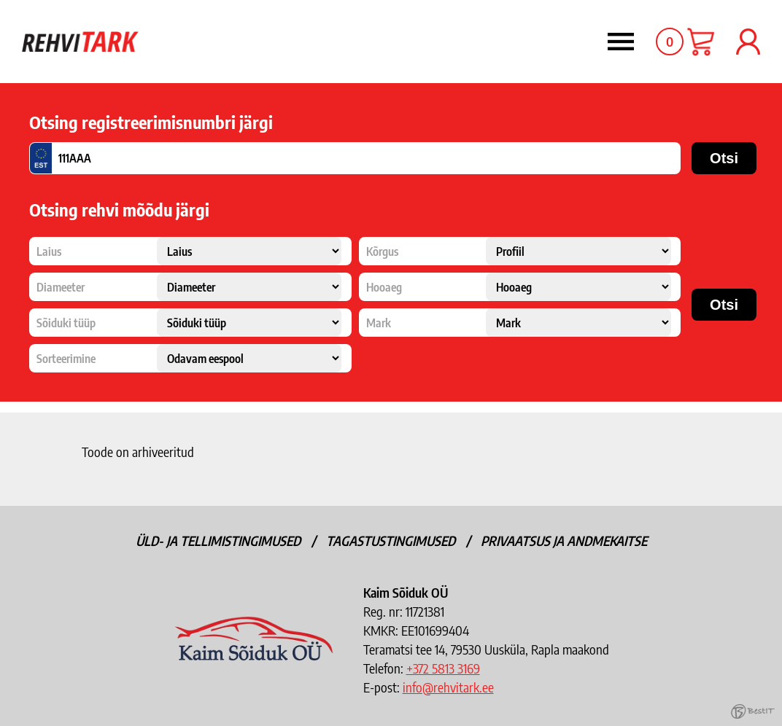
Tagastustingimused (390, 540)
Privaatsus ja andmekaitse (564, 540)
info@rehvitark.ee (448, 687)
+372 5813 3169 (443, 668)
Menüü (404, 41)
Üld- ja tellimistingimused (218, 540)
